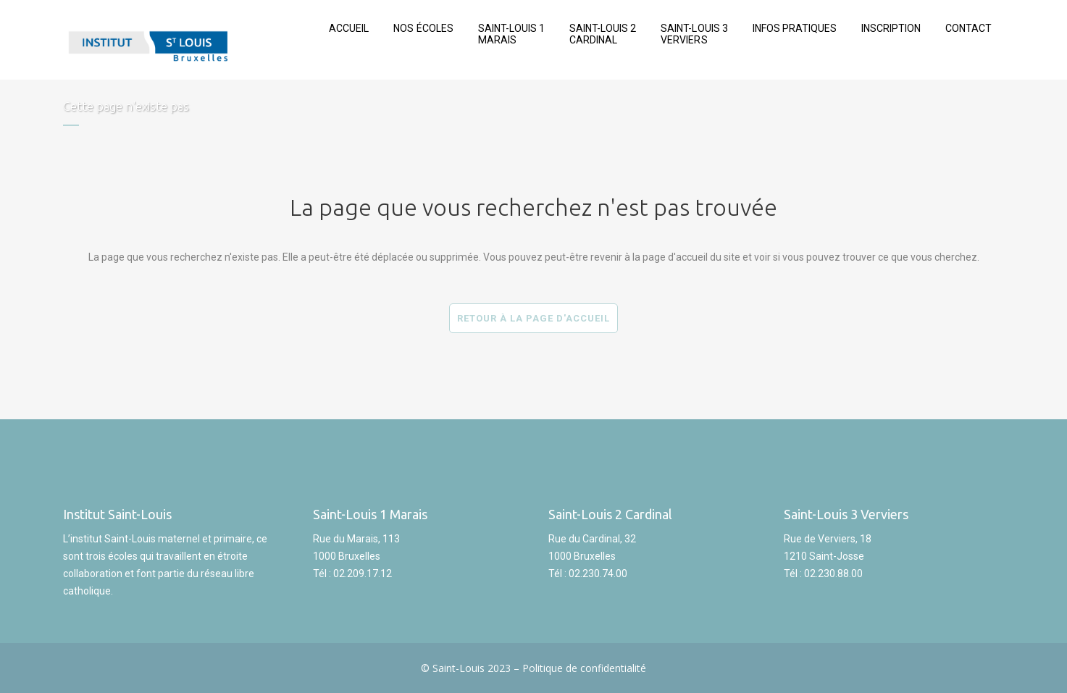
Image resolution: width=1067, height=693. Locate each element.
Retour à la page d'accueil (533, 318)
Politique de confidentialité (584, 668)
